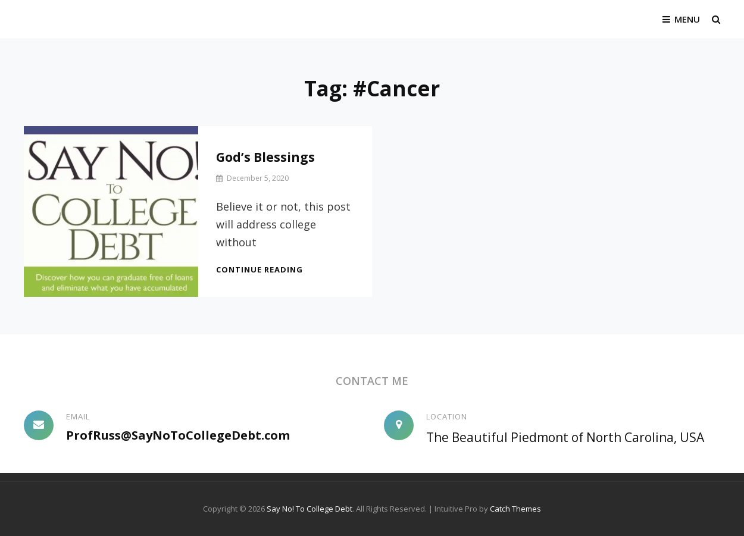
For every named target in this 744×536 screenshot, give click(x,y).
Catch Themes (515, 508)
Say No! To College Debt (309, 508)
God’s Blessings (265, 157)
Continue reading (259, 269)
